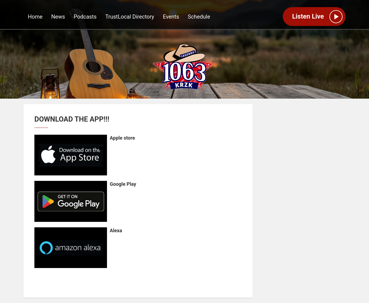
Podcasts (85, 16)
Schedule (199, 16)
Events (171, 16)
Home (35, 16)
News (58, 16)
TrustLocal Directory (129, 16)
